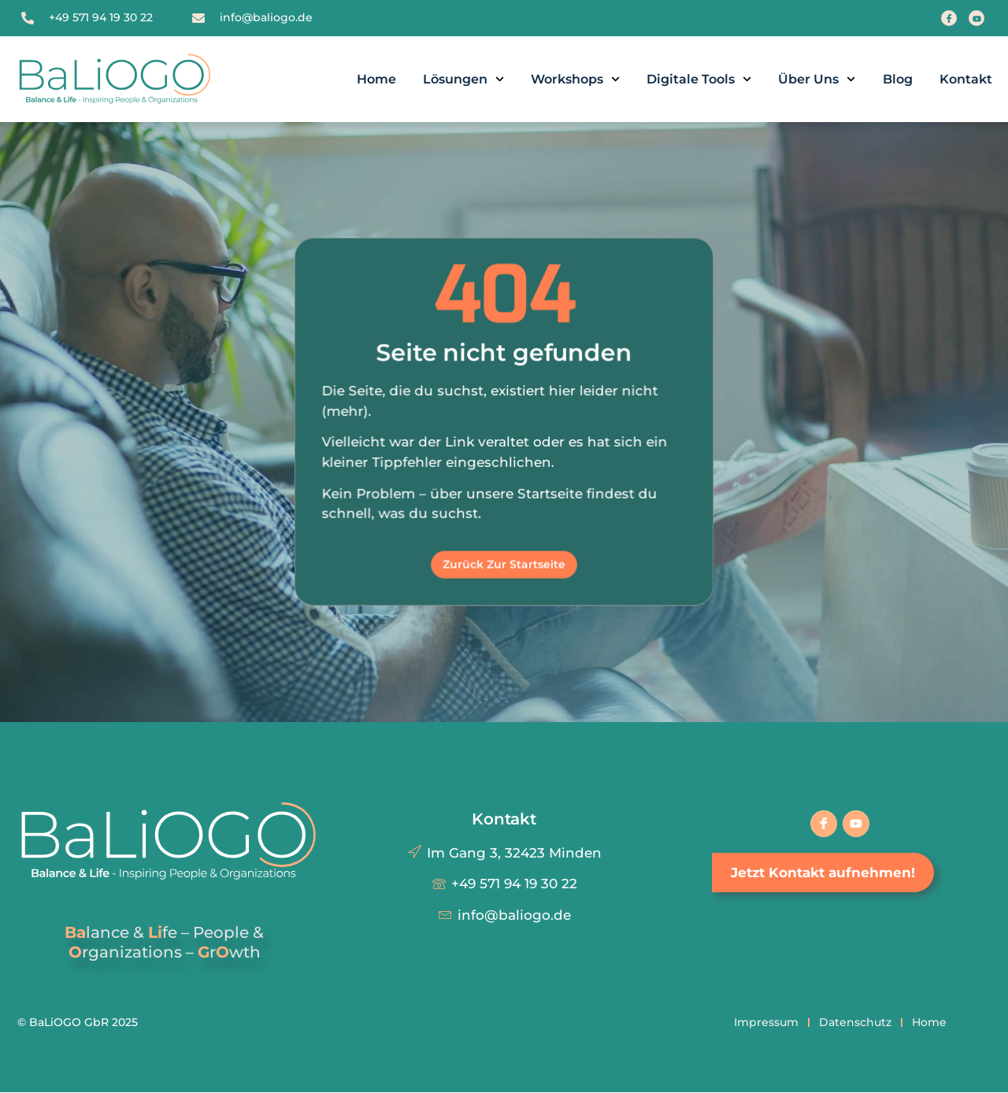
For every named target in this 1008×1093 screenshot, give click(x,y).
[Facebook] (949, 18)
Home (376, 79)
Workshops (575, 79)
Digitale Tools (699, 79)
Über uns (816, 79)
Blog (898, 79)
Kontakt (965, 79)
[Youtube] (976, 18)
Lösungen (463, 79)
